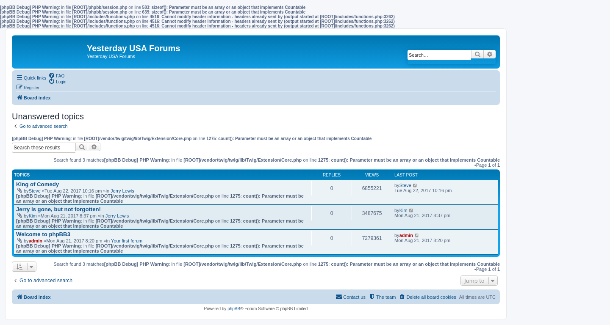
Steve (35, 190)
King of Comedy (37, 184)
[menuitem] (56, 75)
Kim (33, 215)
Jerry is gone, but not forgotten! (58, 209)
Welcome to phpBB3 (43, 234)
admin (35, 240)
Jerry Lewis (122, 190)
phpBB (233, 308)
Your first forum (126, 240)
